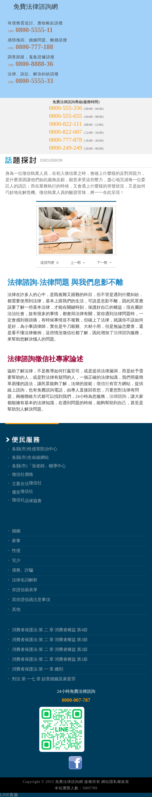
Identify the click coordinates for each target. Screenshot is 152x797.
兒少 (16, 560)
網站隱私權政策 (115, 782)
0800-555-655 (65, 115)
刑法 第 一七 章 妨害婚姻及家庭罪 (44, 679)
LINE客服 (9, 794)
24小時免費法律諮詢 (76, 691)
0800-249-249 (65, 147)
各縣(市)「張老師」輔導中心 (39, 466)
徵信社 (103, 383)
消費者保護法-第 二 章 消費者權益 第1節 (50, 659)
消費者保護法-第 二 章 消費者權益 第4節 (50, 630)
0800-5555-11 (34, 29)
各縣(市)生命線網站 (30, 457)
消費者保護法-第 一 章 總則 (37, 669)
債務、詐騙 (22, 570)
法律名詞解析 (24, 580)
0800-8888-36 (34, 63)
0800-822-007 (65, 131)
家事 (16, 540)
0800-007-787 (76, 700)
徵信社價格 (22, 474)
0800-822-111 (65, 123)
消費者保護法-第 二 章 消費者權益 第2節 (50, 649)
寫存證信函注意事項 (31, 599)
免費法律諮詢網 (69, 782)
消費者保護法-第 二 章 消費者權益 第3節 (50, 639)
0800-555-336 (65, 107)
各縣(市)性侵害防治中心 (34, 449)
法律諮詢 (122, 332)
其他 (16, 609)
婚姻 (16, 531)
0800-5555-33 (34, 80)
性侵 (16, 550)
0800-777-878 (65, 139)
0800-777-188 (34, 46)
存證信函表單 (24, 589)
